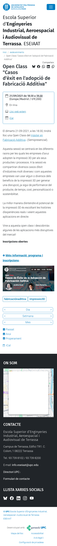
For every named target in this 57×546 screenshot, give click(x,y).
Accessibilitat (37, 533)
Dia (28, 309)
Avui (8, 334)
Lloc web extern (17, 111)
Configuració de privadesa (31, 542)
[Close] (51, 7)
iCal (11, 118)
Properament (13, 338)
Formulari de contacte (16, 478)
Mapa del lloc (17, 533)
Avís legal (38, 538)
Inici (5, 52)
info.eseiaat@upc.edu (25, 465)
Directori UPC (11, 472)
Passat (10, 329)
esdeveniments (17, 52)
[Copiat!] (53, 66)
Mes (28, 322)
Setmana (27, 316)
